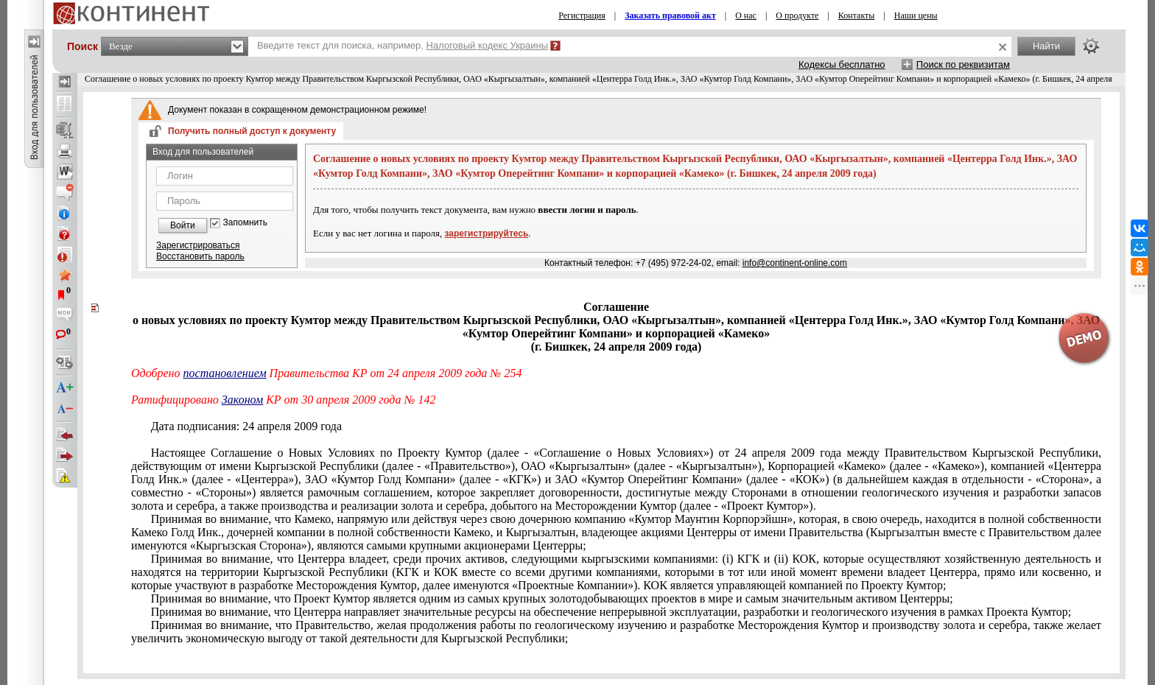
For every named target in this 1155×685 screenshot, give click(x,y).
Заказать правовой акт (670, 15)
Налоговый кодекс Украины (487, 45)
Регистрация (581, 15)
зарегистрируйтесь (487, 233)
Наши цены (916, 15)
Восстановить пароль (200, 256)
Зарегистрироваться (197, 245)
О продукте (797, 15)
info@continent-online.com (794, 263)
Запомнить (245, 223)
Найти (1046, 46)
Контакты (856, 15)
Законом (242, 399)
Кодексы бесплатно (841, 64)
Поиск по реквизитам (963, 64)
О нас (745, 15)
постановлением (225, 373)
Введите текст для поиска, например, (402, 45)
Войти (182, 225)
